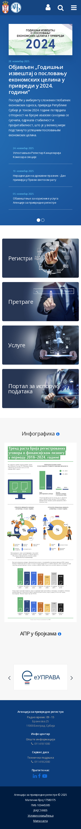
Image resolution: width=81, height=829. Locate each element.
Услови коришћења (41, 815)
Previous (9, 678)
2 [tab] (42, 220)
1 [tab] (38, 220)
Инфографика (40, 433)
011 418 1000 (40, 744)
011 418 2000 (40, 762)
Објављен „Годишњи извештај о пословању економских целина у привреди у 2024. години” (38, 79)
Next (71, 678)
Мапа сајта (40, 821)
